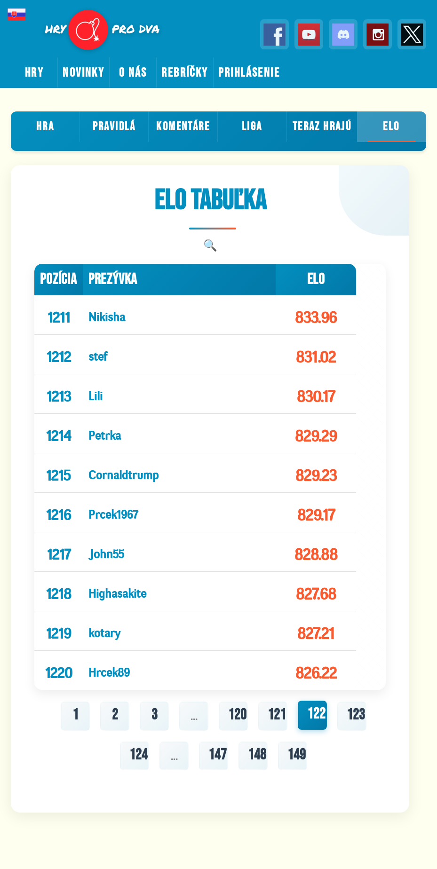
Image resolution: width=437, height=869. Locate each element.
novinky (83, 72)
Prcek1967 (113, 512)
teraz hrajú (322, 126)
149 (296, 755)
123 (356, 715)
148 (257, 755)
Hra (45, 126)
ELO (391, 126)
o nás (133, 72)
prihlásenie (249, 72)
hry (34, 72)
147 (217, 755)
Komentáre (183, 126)
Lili (95, 393)
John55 (106, 551)
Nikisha (106, 314)
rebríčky (184, 72)
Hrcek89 (109, 670)
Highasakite (117, 591)
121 (277, 715)
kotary (104, 630)
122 (316, 714)
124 (138, 755)
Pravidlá (114, 126)
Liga (252, 126)
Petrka (104, 433)
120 (237, 715)
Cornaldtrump (123, 472)
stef (97, 354)
